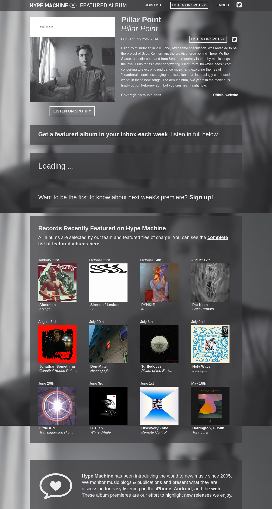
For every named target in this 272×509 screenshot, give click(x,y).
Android (183, 488)
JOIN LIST (153, 5)
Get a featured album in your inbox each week (103, 134)
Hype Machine (146, 228)
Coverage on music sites (141, 95)
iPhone (163, 488)
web (215, 488)
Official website (225, 95)
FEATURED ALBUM (103, 6)
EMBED (223, 5)
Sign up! (201, 197)
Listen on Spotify (189, 5)
